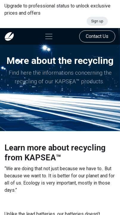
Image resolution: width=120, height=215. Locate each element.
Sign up (97, 21)
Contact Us (97, 36)
